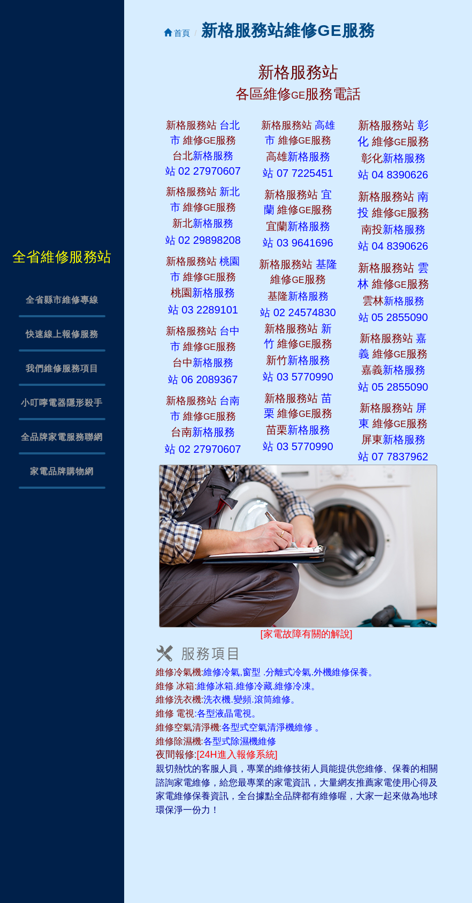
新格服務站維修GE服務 (288, 30)
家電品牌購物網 (62, 471)
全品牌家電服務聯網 (62, 437)
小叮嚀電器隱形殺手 (62, 402)
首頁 (177, 33)
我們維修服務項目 (62, 368)
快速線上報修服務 (62, 334)
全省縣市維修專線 (62, 299)
